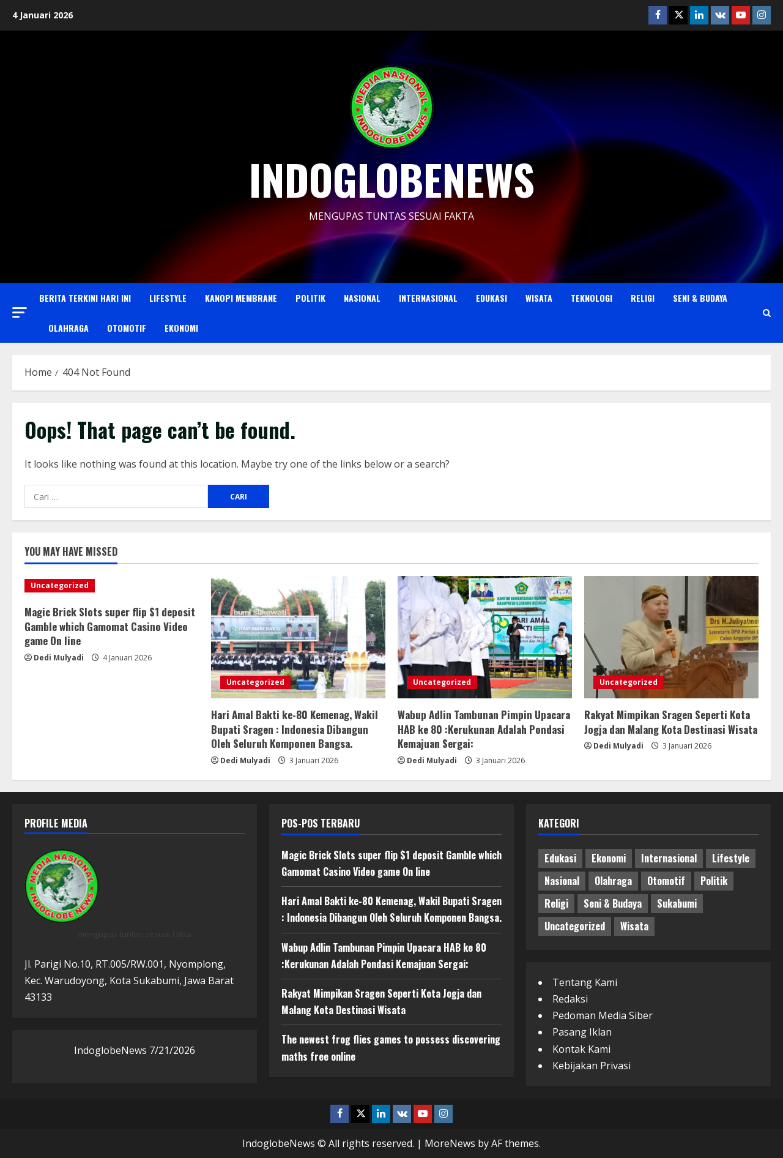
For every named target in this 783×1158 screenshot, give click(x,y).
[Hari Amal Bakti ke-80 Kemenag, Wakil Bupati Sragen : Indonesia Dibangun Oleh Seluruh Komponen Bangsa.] (298, 637)
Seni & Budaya (700, 297)
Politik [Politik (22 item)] (713, 880)
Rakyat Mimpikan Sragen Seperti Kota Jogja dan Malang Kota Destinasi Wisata (670, 722)
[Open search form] (767, 313)
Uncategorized (60, 585)
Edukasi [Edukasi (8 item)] (560, 858)
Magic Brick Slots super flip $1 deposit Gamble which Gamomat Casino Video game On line (109, 626)
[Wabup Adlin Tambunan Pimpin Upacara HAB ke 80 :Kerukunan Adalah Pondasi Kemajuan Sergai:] (485, 637)
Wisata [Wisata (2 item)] (634, 926)
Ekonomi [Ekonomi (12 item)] (609, 858)
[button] (19, 312)
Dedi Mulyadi (59, 657)
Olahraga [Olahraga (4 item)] (613, 880)
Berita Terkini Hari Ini (85, 297)
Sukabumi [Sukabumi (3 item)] (677, 903)
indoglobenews (392, 179)
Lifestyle (168, 297)
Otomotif (126, 327)
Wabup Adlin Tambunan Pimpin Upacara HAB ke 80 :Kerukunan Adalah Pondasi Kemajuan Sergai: (484, 729)
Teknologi (591, 297)
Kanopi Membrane (241, 297)
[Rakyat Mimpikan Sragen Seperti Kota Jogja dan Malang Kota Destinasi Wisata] (671, 637)
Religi (643, 297)
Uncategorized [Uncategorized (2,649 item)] (574, 926)
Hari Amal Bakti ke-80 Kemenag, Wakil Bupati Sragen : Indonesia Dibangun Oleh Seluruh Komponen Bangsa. (294, 729)
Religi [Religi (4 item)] (556, 903)
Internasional (428, 297)
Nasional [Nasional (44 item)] (561, 880)
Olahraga (68, 327)
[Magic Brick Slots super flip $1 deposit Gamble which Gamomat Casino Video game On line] (111, 586)
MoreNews (450, 1143)
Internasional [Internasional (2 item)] (669, 858)
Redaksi (570, 999)
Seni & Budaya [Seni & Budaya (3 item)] (613, 903)
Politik (310, 297)
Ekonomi (181, 327)
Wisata (538, 297)
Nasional (362, 297)
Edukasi (491, 297)
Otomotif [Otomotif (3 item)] (666, 880)
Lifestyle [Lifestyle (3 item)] (730, 858)
